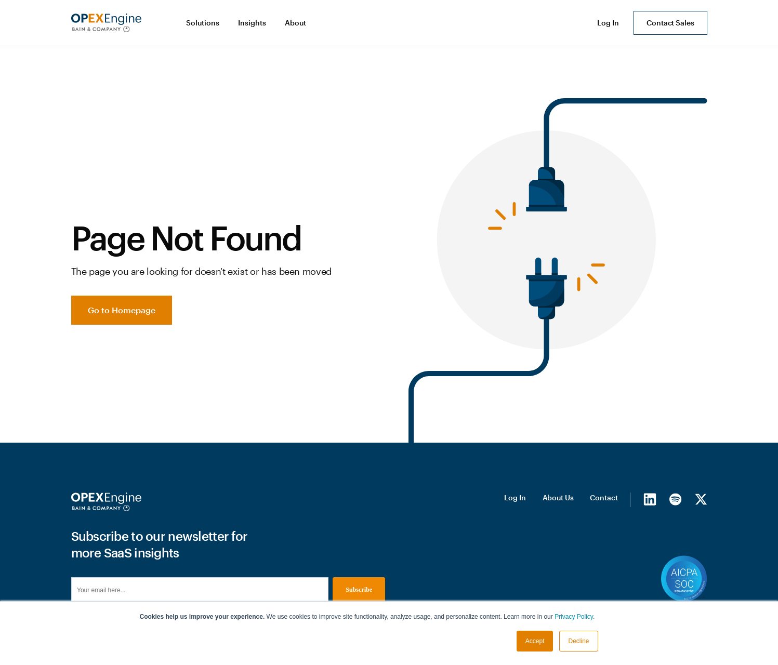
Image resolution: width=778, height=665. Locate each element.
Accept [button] (535, 641)
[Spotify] (675, 499)
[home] (106, 23)
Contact (603, 497)
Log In (514, 497)
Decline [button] (578, 641)
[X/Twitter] (700, 499)
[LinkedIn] (649, 499)
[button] (204, 23)
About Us (558, 497)
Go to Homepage (121, 310)
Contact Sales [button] (670, 22)
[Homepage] (106, 502)
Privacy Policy (574, 616)
